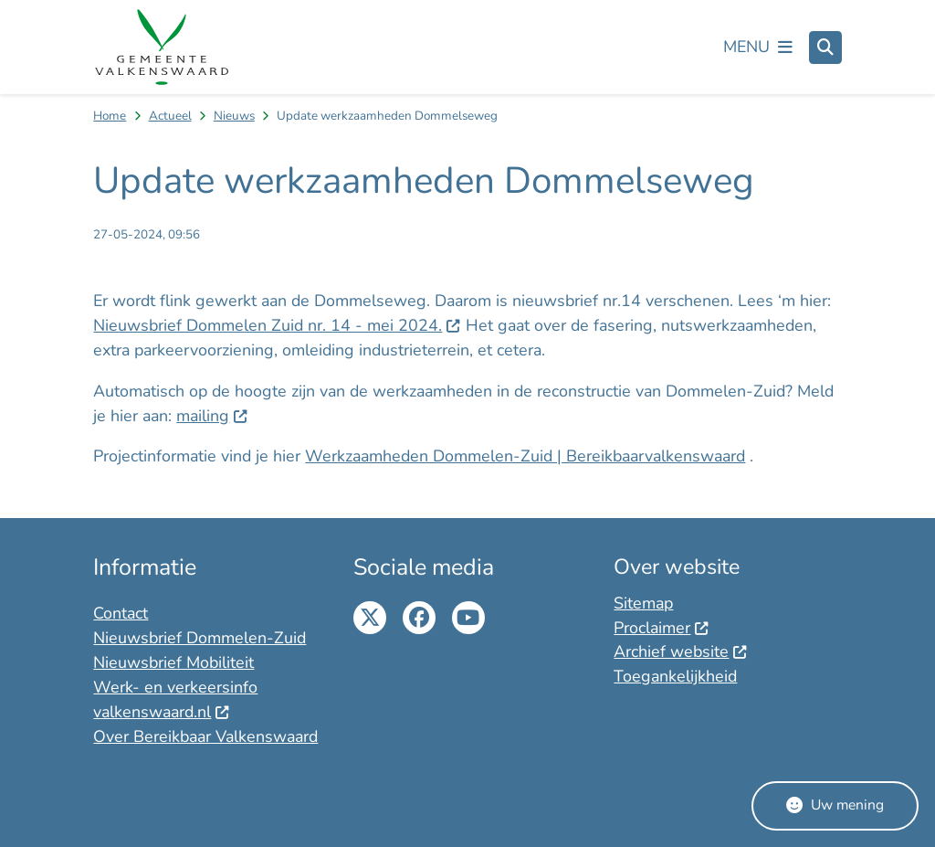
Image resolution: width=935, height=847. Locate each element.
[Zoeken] (825, 46)
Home (109, 115)
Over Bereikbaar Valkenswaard (205, 736)
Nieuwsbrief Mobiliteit (173, 662)
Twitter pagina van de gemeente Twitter (369, 617)
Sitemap (643, 603)
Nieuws (234, 115)
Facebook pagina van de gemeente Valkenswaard (419, 617)
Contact (120, 613)
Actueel (170, 115)
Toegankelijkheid (675, 676)
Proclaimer (661, 628)
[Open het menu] (758, 47)
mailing (211, 416)
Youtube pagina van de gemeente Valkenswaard (468, 617)
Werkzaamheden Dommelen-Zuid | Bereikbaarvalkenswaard (525, 456)
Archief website (680, 651)
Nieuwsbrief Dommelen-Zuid (199, 638)
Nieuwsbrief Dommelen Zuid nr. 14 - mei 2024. (276, 325)
